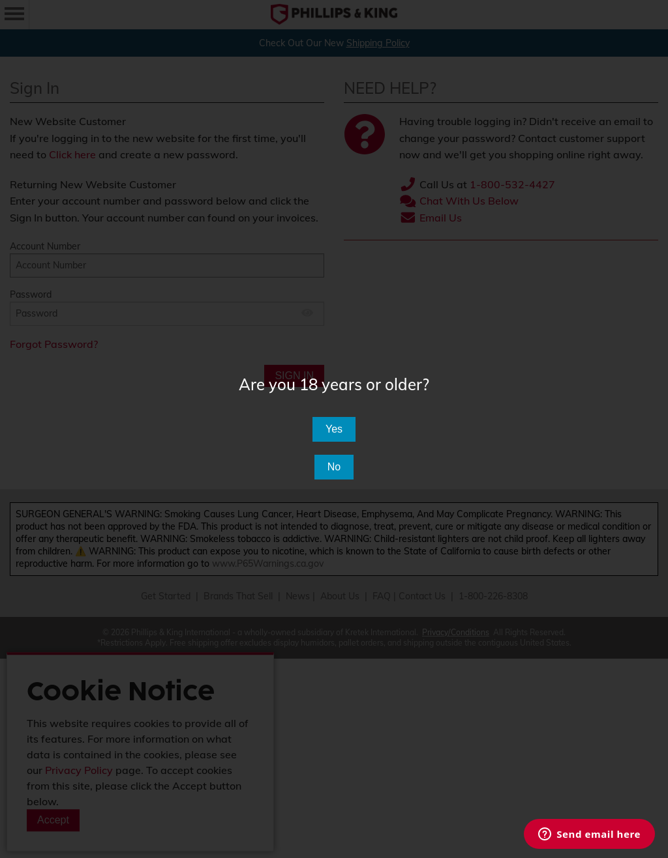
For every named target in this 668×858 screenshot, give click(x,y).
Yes (334, 429)
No (334, 466)
